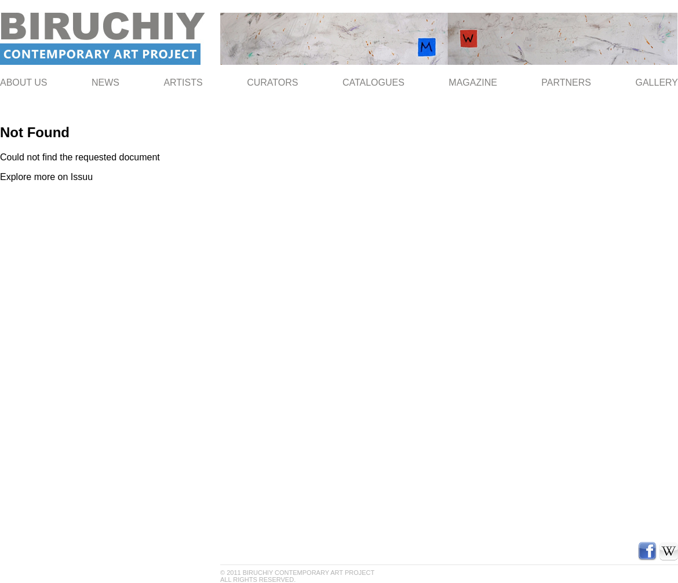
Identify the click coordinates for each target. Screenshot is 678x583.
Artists (182, 82)
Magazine (473, 82)
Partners (566, 82)
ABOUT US (24, 82)
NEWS (105, 82)
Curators (272, 82)
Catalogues (373, 82)
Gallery (656, 82)
